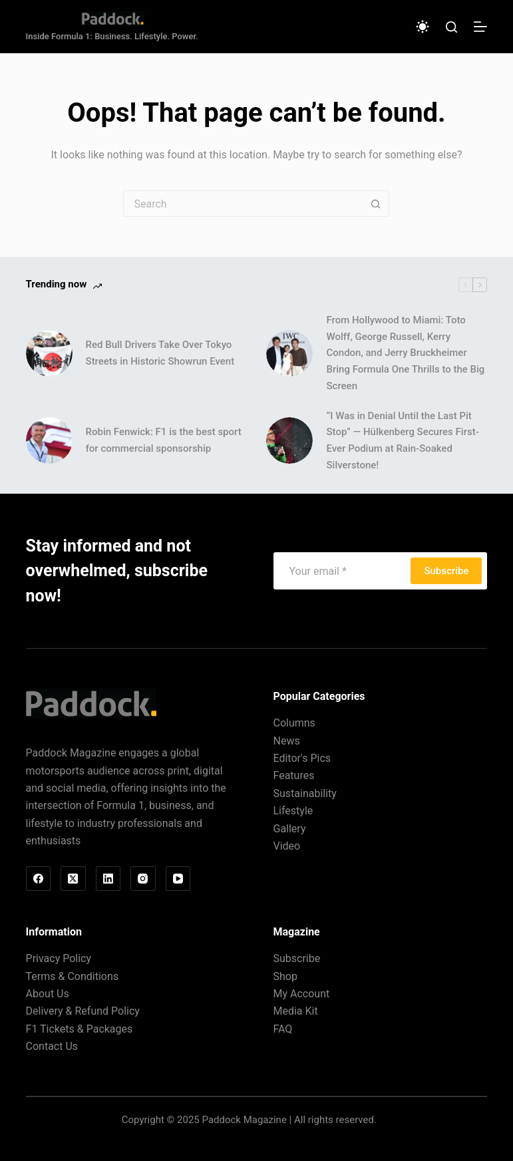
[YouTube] (178, 879)
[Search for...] (243, 203)
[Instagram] (143, 879)
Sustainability (304, 793)
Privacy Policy (59, 958)
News (286, 741)
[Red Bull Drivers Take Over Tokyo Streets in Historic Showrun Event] (49, 353)
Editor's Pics (302, 758)
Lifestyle (293, 810)
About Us (47, 993)
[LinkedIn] (108, 879)
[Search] (451, 27)
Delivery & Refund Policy (83, 1011)
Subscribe (446, 571)
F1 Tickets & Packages (79, 1029)
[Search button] (376, 203)
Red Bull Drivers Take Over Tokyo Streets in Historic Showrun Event (160, 353)
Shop (285, 976)
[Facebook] (38, 879)
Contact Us (52, 1046)
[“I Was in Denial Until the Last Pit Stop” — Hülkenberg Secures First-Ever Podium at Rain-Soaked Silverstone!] (289, 440)
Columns (294, 723)
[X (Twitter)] (73, 879)
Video (286, 846)
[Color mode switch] (422, 26)
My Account (301, 993)
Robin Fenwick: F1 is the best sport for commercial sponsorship (164, 440)
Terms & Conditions (72, 976)
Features (293, 775)
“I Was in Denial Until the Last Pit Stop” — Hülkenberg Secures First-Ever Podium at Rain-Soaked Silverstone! (402, 440)
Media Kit (295, 1011)
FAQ (282, 1029)
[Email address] (344, 571)
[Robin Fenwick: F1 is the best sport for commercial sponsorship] (49, 440)
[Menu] (480, 26)
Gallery (289, 828)
